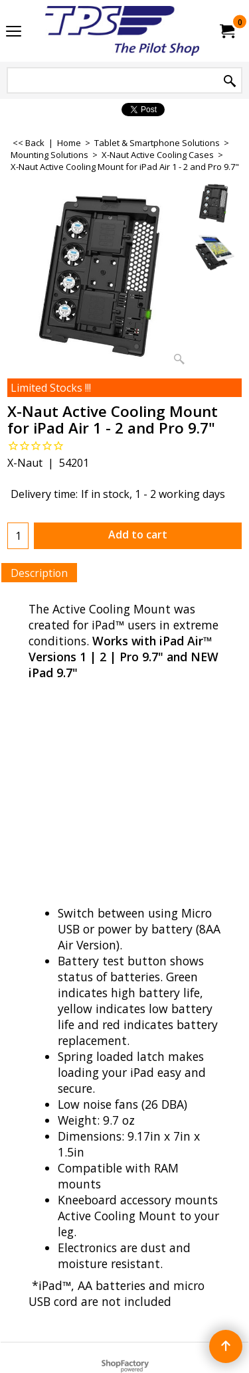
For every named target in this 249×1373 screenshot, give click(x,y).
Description (39, 573)
